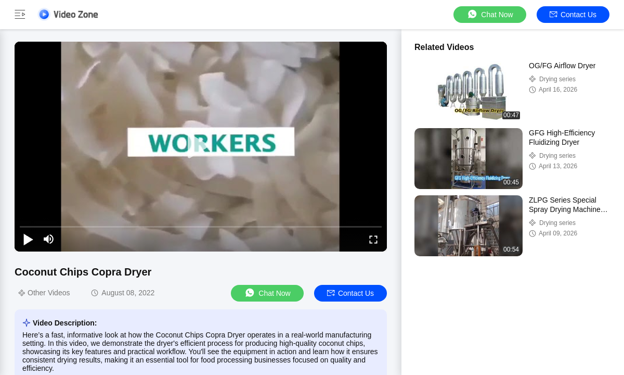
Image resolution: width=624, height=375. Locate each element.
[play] (201, 146)
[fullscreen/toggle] (373, 239)
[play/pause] (28, 239)
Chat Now (489, 14)
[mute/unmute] (48, 239)
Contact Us (573, 14)
